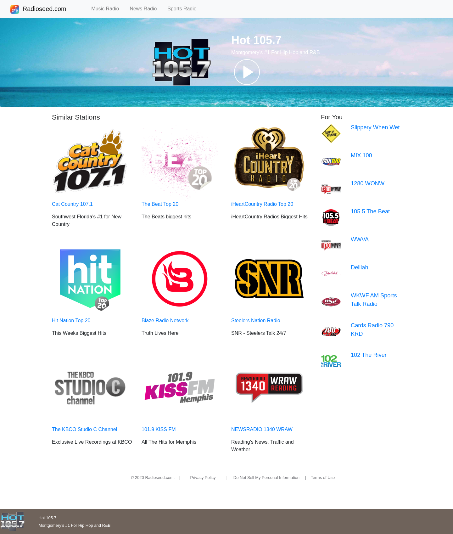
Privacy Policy (203, 477)
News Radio (146, 8)
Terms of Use (323, 477)
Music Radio (108, 8)
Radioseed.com (44, 9)
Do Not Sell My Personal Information (266, 477)
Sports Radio (184, 8)
